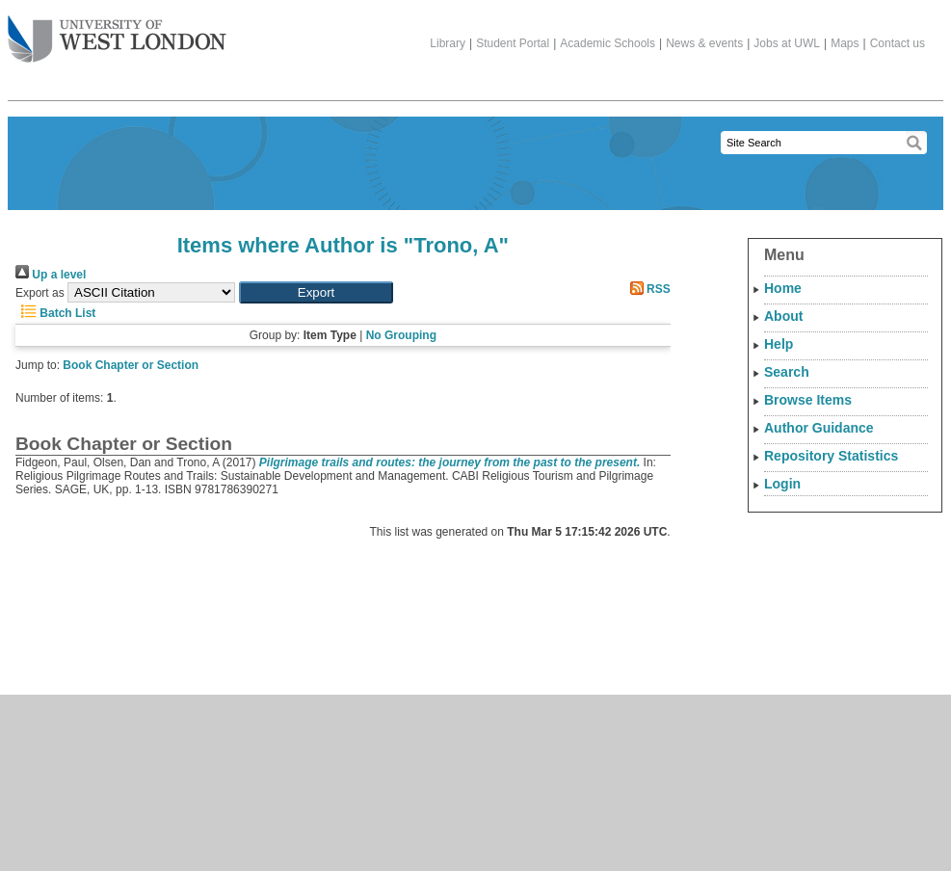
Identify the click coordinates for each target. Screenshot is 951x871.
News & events (704, 43)
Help (778, 344)
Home (783, 288)
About (783, 316)
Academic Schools (607, 43)
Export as (40, 293)
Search (786, 372)
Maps (845, 43)
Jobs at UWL (786, 43)
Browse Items (808, 400)
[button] (316, 292)
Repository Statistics (831, 455)
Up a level (50, 274)
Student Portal (512, 43)
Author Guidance (819, 428)
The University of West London (117, 32)
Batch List (55, 313)
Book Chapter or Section (130, 365)
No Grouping (401, 335)
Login (782, 483)
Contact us (897, 43)
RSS (647, 289)
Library (447, 43)
